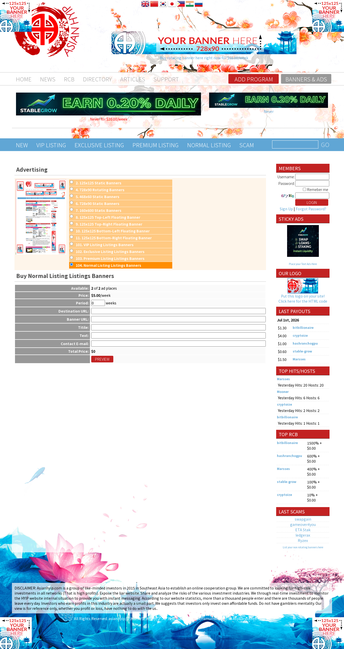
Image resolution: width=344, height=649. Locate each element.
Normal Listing (209, 145)
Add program (253, 79)
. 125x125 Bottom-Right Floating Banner (114, 237)
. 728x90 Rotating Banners (100, 189)
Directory (97, 79)
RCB (69, 79)
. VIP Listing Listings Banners (105, 244)
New (22, 145)
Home (24, 79)
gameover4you (303, 524)
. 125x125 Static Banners (98, 182)
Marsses (299, 359)
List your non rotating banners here (303, 547)
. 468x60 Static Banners (97, 196)
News (47, 79)
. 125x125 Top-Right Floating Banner (109, 224)
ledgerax (302, 535)
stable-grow (302, 351)
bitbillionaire (303, 327)
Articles (132, 79)
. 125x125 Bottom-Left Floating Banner (113, 230)
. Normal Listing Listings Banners (108, 265)
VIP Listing (51, 145)
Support (166, 79)
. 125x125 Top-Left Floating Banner (108, 217)
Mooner (283, 391)
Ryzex (303, 540)
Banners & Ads (306, 79)
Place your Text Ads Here (303, 264)
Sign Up (286, 208)
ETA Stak (302, 529)
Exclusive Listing (99, 145)
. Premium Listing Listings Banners (110, 258)
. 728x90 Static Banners (97, 203)
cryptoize (300, 335)
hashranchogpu (305, 343)
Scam (246, 145)
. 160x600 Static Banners (98, 210)
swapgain (303, 519)
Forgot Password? (311, 208)
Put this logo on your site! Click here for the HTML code (302, 298)
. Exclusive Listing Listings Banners (110, 251)
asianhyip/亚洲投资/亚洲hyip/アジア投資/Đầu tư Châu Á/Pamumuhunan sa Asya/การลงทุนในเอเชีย (189, 618)
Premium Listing (155, 145)
